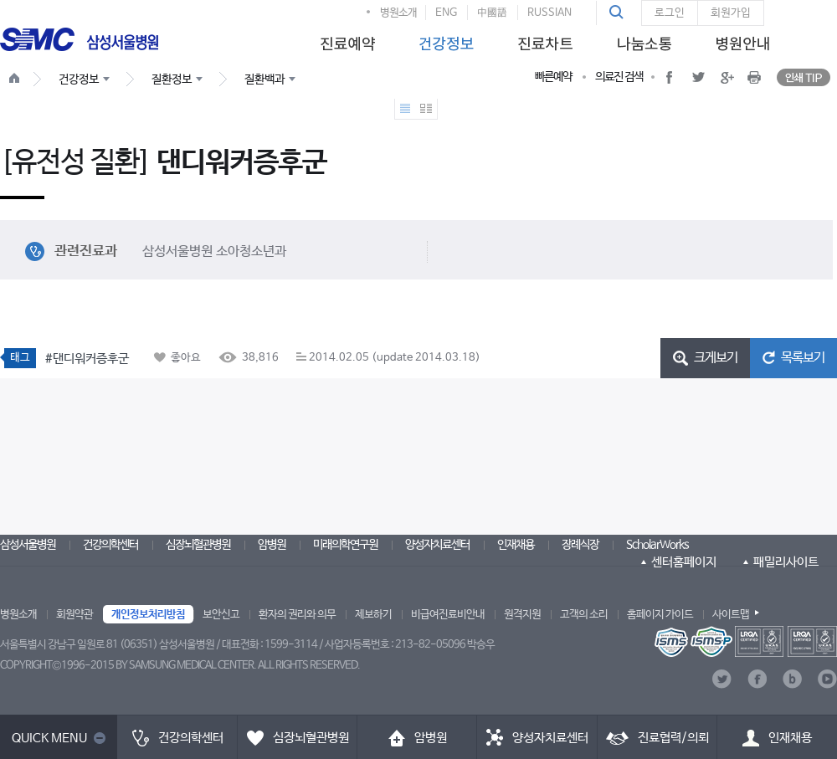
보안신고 (221, 614)
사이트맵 (730, 614)
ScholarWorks (657, 544)
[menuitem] (344, 39)
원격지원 (522, 614)
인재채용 (515, 544)
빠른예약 (553, 77)
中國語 (492, 13)
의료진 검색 (619, 77)
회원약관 (74, 614)
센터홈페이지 (683, 562)
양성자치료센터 (437, 544)
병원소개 (398, 13)
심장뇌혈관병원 (198, 544)
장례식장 (580, 544)
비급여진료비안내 (448, 614)
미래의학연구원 (345, 544)
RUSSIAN (549, 13)
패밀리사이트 (786, 562)
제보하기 (373, 614)
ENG (446, 13)
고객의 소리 (584, 614)
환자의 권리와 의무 (297, 614)
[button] (618, 12)
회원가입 (731, 13)
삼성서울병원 (27, 544)
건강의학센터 (110, 544)
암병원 (271, 544)
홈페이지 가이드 (660, 614)
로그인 (670, 13)
